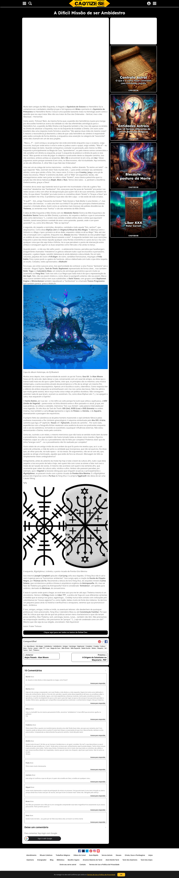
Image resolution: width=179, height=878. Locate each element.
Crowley (96, 646)
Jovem (36, 648)
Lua (48, 648)
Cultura (102, 646)
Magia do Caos (55, 648)
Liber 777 (42, 648)
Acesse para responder (97, 683)
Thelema (36, 650)
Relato (94, 648)
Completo (89, 646)
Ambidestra (48, 646)
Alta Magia (39, 646)
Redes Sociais (86, 648)
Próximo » (94, 657)
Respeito (100, 648)
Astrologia (72, 646)
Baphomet (80, 646)
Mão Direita (65, 648)
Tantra (25, 650)
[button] (42, 838)
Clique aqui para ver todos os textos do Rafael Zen (65, 632)
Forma (30, 648)
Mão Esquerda (75, 648)
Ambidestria (57, 646)
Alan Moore (30, 646)
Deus (25, 648)
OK (121, 874)
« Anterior (37, 656)
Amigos (65, 646)
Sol (106, 648)
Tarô (30, 650)
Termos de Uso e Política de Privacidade (101, 875)
